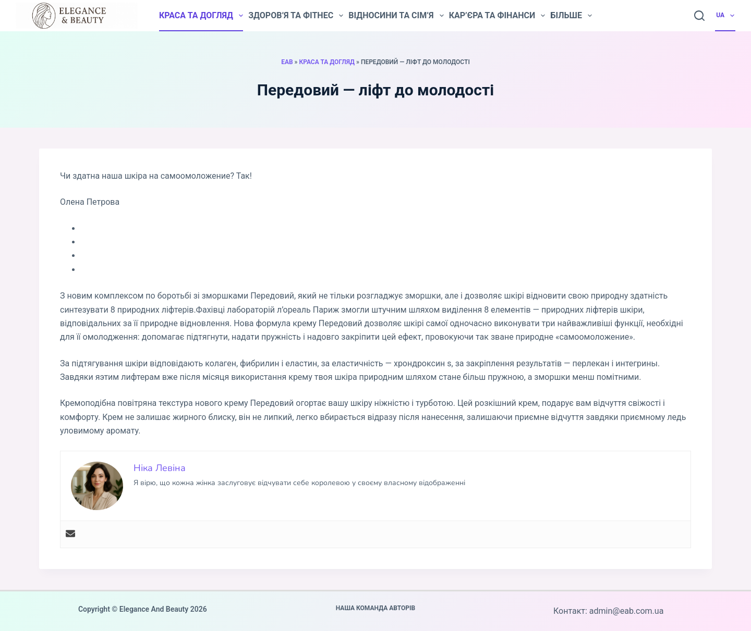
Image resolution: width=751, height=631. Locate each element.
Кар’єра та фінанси (497, 15)
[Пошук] (699, 15)
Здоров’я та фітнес (295, 15)
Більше (571, 15)
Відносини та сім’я (395, 15)
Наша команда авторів (376, 608)
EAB (287, 62)
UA (725, 15)
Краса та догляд (201, 15)
